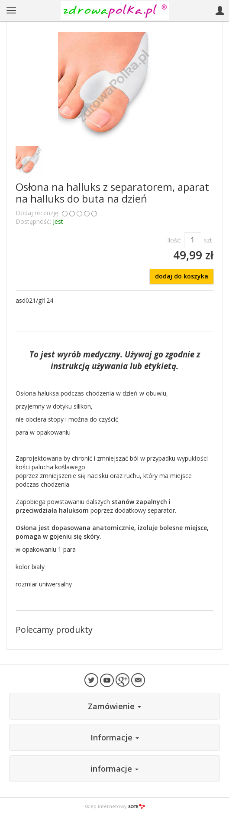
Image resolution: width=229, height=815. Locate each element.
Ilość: (174, 240)
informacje (114, 768)
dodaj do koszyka (181, 276)
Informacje (114, 737)
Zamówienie (114, 706)
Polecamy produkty (54, 629)
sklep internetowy (114, 806)
